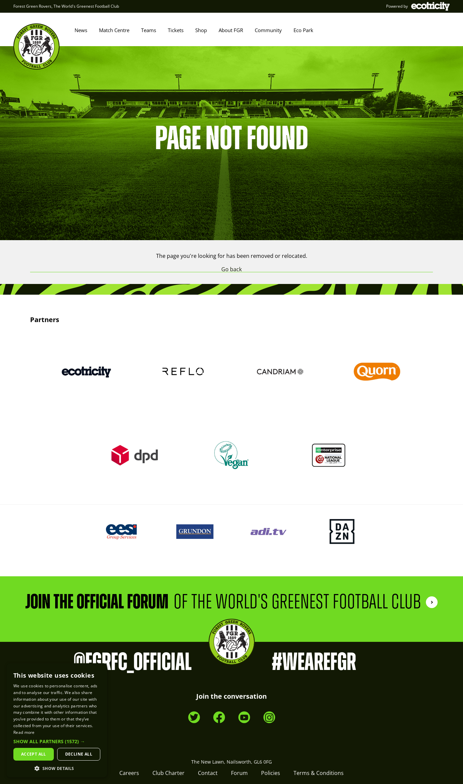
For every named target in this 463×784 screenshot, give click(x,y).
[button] (56, 741)
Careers (129, 773)
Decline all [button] (78, 754)
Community (268, 30)
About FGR (231, 30)
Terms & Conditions (319, 773)
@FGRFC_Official (133, 662)
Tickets (176, 30)
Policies (270, 773)
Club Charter (168, 773)
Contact (208, 773)
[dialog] (57, 720)
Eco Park (303, 30)
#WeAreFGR (314, 662)
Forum (239, 773)
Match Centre (114, 30)
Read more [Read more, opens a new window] (24, 732)
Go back (231, 269)
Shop (201, 30)
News (81, 30)
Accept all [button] (33, 754)
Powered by (418, 6)
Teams (148, 30)
